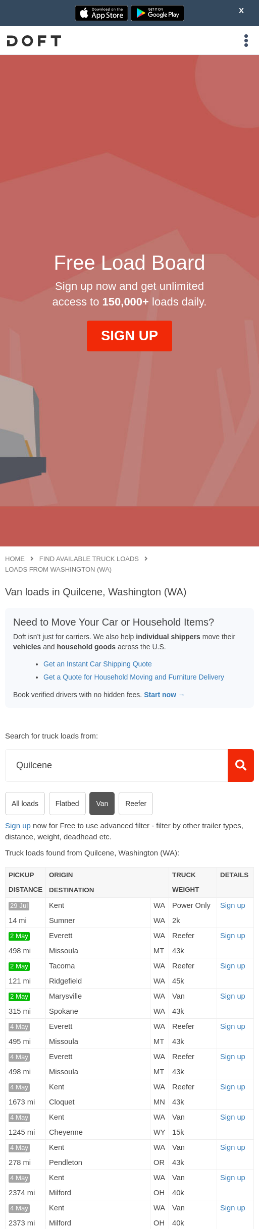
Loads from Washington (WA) (58, 569)
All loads (25, 804)
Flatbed (67, 804)
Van (102, 804)
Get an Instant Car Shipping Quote (97, 664)
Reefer (135, 804)
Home (15, 559)
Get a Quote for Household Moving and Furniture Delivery (133, 677)
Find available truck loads (89, 559)
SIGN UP (129, 335)
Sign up (18, 825)
